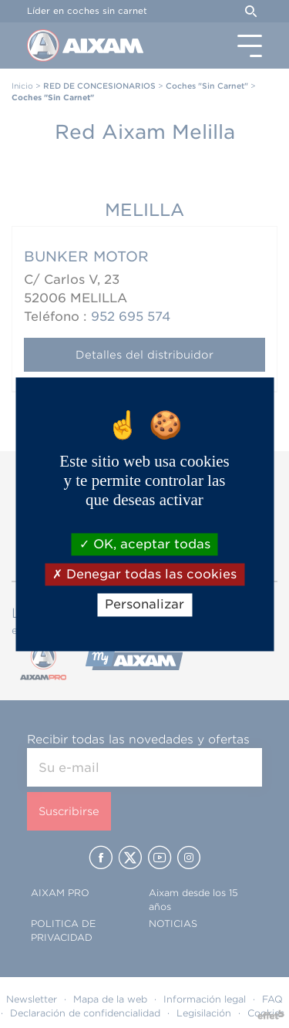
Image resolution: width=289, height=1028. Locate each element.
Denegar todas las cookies (144, 575)
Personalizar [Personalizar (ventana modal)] (144, 605)
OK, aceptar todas (144, 544)
